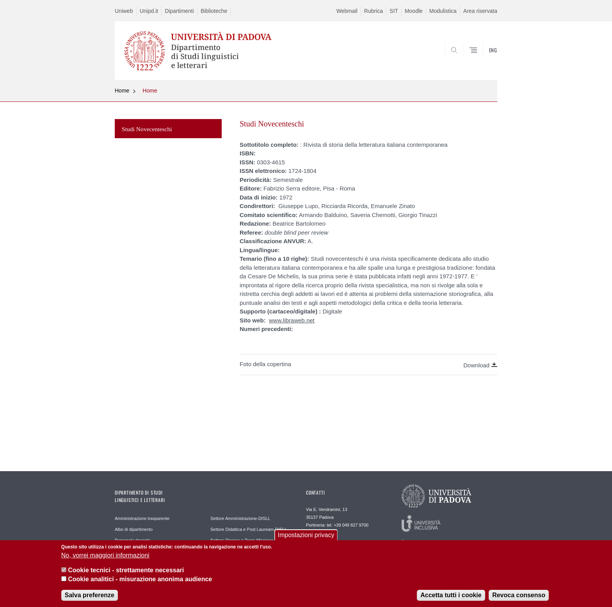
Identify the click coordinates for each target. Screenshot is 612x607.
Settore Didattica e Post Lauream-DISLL (248, 529)
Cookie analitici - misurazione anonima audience (140, 582)
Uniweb (124, 11)
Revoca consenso (518, 598)
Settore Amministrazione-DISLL (240, 518)
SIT (394, 11)
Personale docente (133, 540)
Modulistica (443, 11)
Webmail (347, 11)
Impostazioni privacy (306, 538)
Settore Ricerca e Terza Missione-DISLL (248, 540)
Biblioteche (214, 11)
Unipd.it (149, 11)
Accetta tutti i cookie (450, 598)
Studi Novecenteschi (147, 129)
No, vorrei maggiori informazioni (105, 558)
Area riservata (480, 11)
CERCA (485, 61)
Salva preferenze (89, 598)
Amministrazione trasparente (142, 518)
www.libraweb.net (292, 320)
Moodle (414, 11)
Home (122, 90)
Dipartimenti (179, 11)
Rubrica (373, 11)
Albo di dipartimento (134, 529)
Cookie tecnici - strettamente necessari (126, 573)
